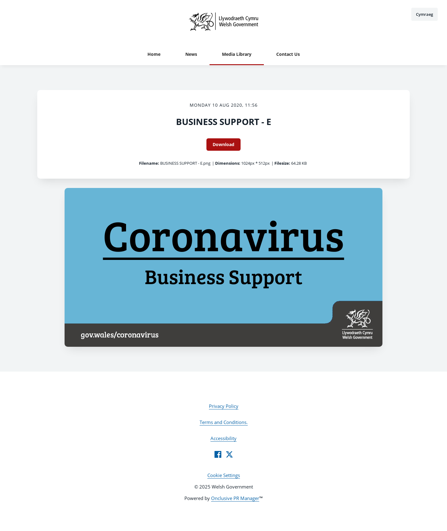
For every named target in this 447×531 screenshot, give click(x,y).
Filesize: (282, 163)
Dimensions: (227, 163)
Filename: (149, 163)
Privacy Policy (223, 406)
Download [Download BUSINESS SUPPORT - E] (223, 144)
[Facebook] (217, 454)
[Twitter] (229, 454)
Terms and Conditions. (224, 422)
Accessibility (223, 438)
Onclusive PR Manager (235, 498)
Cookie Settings (223, 475)
